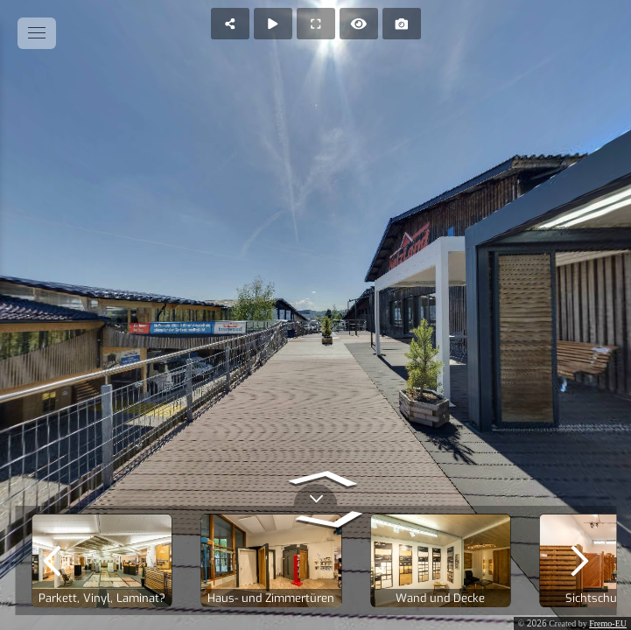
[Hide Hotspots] (359, 23)
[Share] (230, 23)
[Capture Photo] (401, 23)
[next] (579, 560)
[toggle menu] (37, 33)
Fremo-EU (608, 623)
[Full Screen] (316, 23)
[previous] (52, 560)
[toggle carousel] (316, 495)
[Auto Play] (273, 23)
